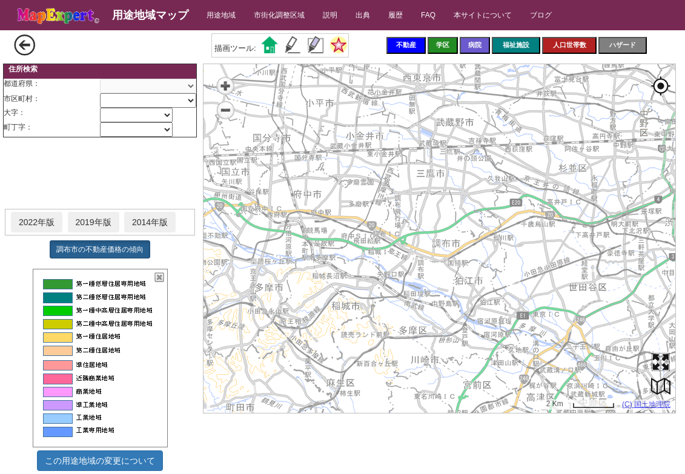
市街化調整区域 (279, 15)
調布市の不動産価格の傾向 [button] (100, 249)
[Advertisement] (100, 173)
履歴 (395, 15)
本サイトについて (483, 15)
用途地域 (221, 15)
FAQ (428, 15)
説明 (330, 15)
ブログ (541, 15)
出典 (363, 15)
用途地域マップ (150, 15)
